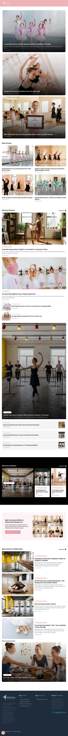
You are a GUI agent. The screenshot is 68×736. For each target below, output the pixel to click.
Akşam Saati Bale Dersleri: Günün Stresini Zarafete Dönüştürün (21, 425)
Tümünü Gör (62, 210)
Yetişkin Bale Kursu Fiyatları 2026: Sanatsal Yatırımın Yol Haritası (26, 415)
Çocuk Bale (6, 291)
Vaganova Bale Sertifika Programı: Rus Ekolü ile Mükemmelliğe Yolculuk (49, 169)
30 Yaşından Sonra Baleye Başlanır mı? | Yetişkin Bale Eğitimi (20, 445)
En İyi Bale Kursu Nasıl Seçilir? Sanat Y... (42, 491)
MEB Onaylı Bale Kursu (25, 703)
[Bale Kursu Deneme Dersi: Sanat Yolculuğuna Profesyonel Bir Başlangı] (17, 482)
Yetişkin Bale (7, 412)
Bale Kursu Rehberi (9, 483)
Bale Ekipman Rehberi (41, 556)
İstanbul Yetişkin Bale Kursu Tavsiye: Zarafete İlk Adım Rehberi (21, 435)
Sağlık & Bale (7, 675)
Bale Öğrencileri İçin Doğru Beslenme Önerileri (19, 678)
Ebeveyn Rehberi (7, 246)
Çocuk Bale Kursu (24, 699)
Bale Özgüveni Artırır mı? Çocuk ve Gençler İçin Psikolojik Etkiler (31, 306)
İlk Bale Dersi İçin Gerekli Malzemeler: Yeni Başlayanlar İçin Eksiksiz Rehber (49, 581)
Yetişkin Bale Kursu (24, 701)
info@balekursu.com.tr (60, 712)
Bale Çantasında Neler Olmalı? (45, 604)
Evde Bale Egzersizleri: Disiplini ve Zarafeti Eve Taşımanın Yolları (25, 249)
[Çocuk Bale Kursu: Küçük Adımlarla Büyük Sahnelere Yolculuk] (34, 31)
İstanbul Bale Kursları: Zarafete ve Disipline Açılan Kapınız (50, 198)
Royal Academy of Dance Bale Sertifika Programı (17, 197)
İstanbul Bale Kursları (41, 699)
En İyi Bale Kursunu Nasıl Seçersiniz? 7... (58, 491)
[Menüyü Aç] (64, 3)
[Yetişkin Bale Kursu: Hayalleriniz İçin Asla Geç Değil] (34, 74)
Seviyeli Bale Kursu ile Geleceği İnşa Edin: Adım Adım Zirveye (16, 169)
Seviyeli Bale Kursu (24, 706)
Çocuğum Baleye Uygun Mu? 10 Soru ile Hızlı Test (26, 316)
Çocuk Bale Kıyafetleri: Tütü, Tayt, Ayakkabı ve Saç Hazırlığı (50, 626)
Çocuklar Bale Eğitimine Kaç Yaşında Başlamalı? (19, 294)
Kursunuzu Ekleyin (12, 532)
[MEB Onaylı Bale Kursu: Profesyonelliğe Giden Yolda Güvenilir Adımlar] (34, 117)
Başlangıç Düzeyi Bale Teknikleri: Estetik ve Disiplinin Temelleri (50, 559)
